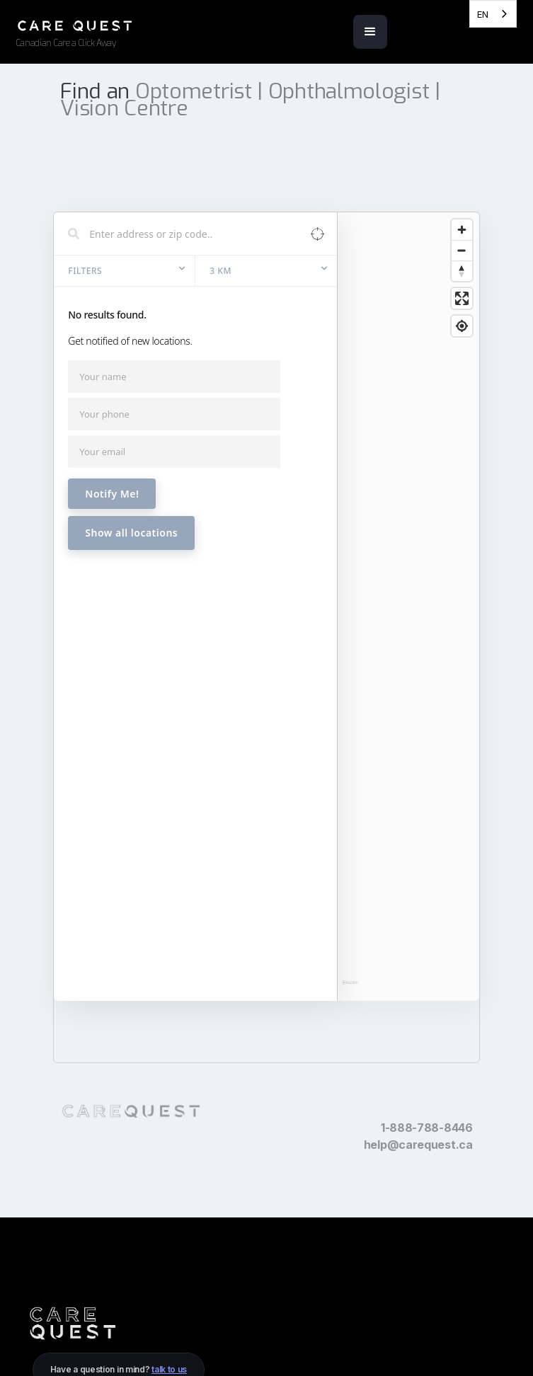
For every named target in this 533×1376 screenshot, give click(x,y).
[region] (408, 591)
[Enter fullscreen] (462, 329)
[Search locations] (185, 264)
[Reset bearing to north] (462, 302)
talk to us (169, 1369)
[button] (370, 32)
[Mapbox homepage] (350, 927)
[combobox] (493, 14)
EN (482, 14)
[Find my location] (462, 357)
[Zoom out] (462, 281)
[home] (140, 31)
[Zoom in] (462, 261)
